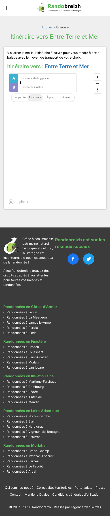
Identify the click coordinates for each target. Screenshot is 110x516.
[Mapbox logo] (18, 201)
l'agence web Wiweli (86, 507)
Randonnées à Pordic (22, 327)
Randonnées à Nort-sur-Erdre (28, 416)
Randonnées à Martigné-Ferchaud (32, 381)
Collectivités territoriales (54, 487)
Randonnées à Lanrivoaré (25, 367)
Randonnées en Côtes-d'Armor (30, 306)
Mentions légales (37, 494)
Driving (35, 97)
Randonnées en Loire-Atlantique (31, 410)
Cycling (66, 97)
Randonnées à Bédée (22, 392)
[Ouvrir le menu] (7, 8)
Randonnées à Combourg (25, 387)
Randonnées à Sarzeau (23, 461)
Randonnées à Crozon (23, 347)
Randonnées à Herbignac (25, 426)
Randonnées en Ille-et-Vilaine (28, 376)
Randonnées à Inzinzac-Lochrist (30, 456)
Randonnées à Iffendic (23, 402)
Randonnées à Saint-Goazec (27, 357)
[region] (55, 139)
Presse (100, 487)
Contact (15, 494)
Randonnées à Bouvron (23, 437)
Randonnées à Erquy (22, 312)
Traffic (20, 97)
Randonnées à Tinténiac (24, 397)
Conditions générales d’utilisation (76, 494)
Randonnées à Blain (21, 421)
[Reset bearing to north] (97, 90)
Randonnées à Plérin (21, 333)
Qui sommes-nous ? (19, 487)
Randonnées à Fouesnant (25, 352)
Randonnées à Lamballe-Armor (29, 322)
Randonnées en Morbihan (25, 445)
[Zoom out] (97, 83)
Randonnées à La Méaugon (27, 317)
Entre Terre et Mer (67, 66)
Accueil (47, 27)
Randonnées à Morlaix (23, 362)
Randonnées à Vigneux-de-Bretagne (33, 431)
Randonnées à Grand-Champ (28, 451)
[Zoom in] (97, 77)
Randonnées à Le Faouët (25, 466)
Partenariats (83, 487)
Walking (50, 97)
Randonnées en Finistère (24, 341)
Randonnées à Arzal (21, 471)
